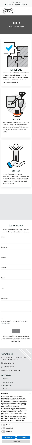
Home (10, 26)
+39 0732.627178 (8, 363)
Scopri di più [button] (16, 441)
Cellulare (3, 267)
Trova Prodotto (17, 2)
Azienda (3, 257)
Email (3, 278)
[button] (29, 393)
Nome (3, 237)
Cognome (4, 247)
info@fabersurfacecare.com (11, 370)
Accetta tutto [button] (23, 437)
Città (2, 288)
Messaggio (4, 298)
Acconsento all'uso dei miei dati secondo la (14, 322)
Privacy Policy (5, 323)
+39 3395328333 (8, 367)
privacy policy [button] (5, 399)
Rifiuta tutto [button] (8, 437)
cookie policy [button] (16, 406)
